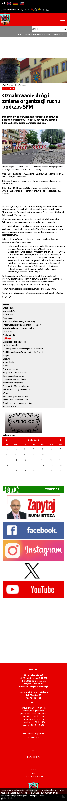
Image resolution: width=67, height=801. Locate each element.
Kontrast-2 (43, 9)
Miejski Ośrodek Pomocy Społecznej (19, 321)
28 (15, 471)
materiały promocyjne (33, 777)
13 (6, 460)
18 (51, 460)
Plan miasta (8, 315)
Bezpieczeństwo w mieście (15, 372)
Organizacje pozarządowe (14, 342)
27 (6, 471)
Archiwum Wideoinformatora (15, 400)
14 (15, 460)
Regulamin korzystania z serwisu (17, 403)
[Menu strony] (62, 21)
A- (29, 9)
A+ (21, 9)
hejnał (33, 769)
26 (60, 465)
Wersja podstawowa (32, 9)
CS (22, 3)
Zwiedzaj (32, 489)
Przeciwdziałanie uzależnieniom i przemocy (22, 325)
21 (15, 465)
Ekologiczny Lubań (11, 345)
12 (60, 454)
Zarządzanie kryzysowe (13, 376)
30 (33, 471)
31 (42, 471)
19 (60, 460)
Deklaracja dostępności (33, 733)
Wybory (6, 393)
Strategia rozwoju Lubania (14, 379)
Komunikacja (8, 362)
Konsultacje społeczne (13, 383)
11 (51, 454)
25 (51, 465)
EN (9, 3)
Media (5, 366)
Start (5, 85)
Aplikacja (22, 85)
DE (15, 3)
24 (42, 465)
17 (42, 460)
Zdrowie (6, 359)
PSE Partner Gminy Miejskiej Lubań (18, 389)
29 (24, 471)
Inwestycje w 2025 (11, 406)
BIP (19, 34)
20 (6, 465)
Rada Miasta (8, 318)
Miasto (12, 85)
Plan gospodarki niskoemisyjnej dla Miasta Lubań (24, 349)
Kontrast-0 (36, 9)
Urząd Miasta (8, 308)
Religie (6, 355)
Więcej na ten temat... (38, 796)
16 (33, 460)
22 (24, 465)
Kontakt (58, 34)
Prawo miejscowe (10, 369)
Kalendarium (43, 34)
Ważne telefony (10, 311)
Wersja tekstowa (48, 9)
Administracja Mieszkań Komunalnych (19, 328)
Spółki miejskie (9, 335)
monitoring (31, 34)
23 (33, 465)
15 (24, 460)
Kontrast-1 (40, 9)
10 (42, 454)
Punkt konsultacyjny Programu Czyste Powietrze (24, 352)
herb (34, 773)
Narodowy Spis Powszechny (15, 396)
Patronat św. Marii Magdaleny (16, 386)
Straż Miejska (9, 332)
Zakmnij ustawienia (54, 9)
